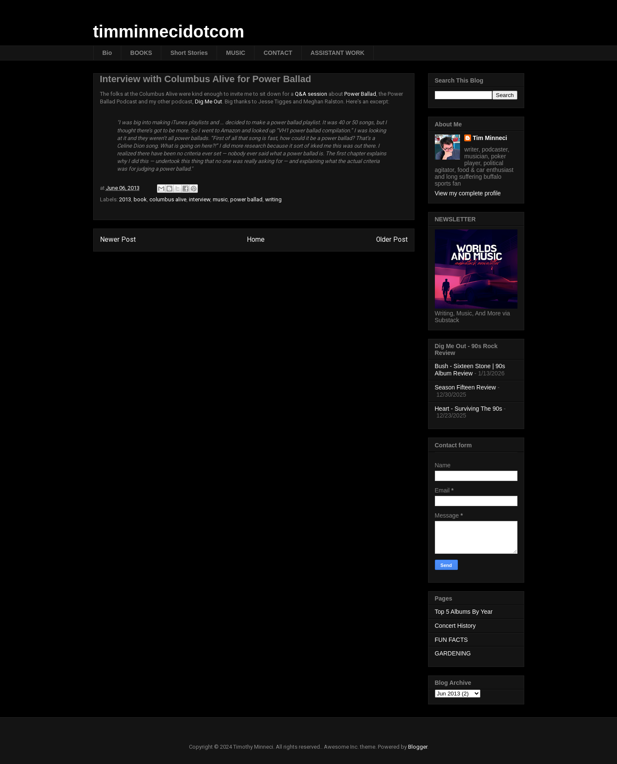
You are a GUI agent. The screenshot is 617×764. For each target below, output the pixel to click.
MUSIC (235, 52)
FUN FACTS (451, 639)
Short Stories (189, 52)
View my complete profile (468, 193)
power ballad (246, 199)
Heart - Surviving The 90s (468, 408)
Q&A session (311, 94)
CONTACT (277, 52)
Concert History (455, 625)
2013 (125, 199)
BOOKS (141, 52)
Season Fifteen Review (465, 387)
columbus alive (167, 199)
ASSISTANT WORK (338, 52)
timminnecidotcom (169, 31)
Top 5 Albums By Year (464, 611)
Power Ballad (360, 94)
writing (273, 199)
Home (256, 239)
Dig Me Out (208, 101)
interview (199, 199)
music (220, 199)
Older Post (392, 239)
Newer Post (118, 239)
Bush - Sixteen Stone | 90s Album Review (470, 370)
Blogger (417, 747)
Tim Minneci (490, 137)
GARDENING (453, 653)
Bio (107, 52)
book (140, 199)
